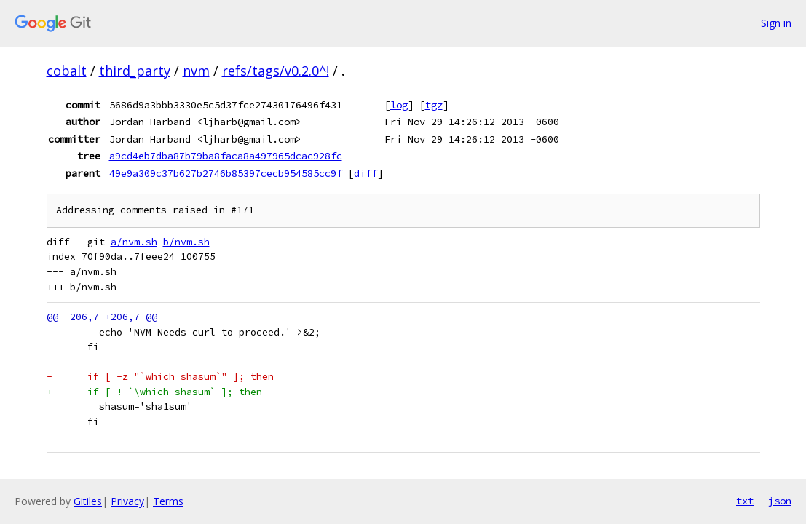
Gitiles (88, 501)
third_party (134, 70)
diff (365, 173)
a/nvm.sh (134, 242)
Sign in (776, 23)
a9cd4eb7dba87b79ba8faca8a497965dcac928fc (225, 155)
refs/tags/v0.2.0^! (275, 70)
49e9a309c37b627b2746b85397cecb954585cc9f (225, 173)
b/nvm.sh (186, 242)
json (779, 500)
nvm (196, 70)
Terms (168, 501)
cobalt (67, 70)
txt (745, 500)
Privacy (127, 501)
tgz (434, 104)
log (399, 104)
